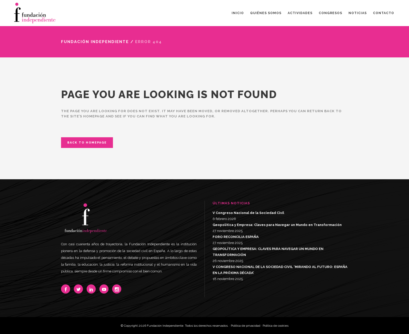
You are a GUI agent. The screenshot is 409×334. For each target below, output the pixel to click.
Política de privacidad (245, 325)
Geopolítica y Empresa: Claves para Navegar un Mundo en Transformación (277, 225)
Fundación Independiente (95, 41)
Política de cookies (275, 325)
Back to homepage (87, 142)
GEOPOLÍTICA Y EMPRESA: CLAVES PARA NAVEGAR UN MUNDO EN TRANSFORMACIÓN (268, 252)
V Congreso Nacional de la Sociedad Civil (248, 213)
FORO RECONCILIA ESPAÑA (236, 237)
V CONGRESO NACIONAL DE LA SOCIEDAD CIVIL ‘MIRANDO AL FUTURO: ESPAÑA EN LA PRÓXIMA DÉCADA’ (280, 270)
